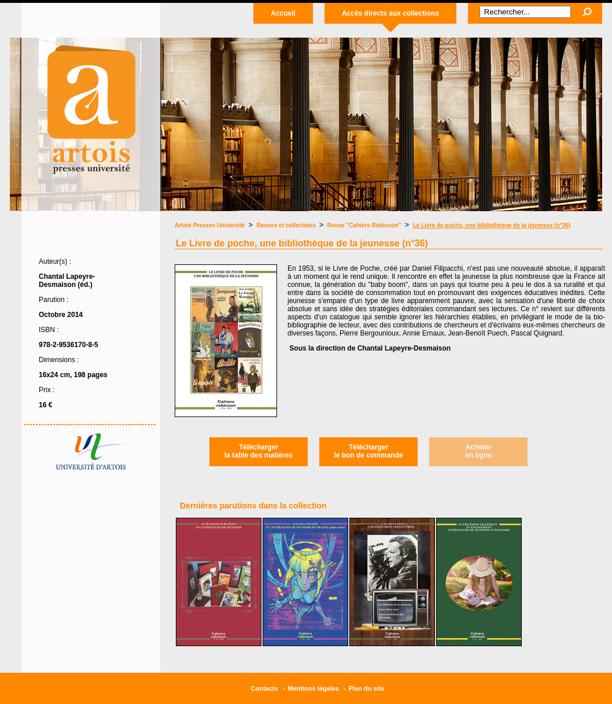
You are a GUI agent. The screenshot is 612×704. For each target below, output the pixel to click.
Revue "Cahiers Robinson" (364, 225)
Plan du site (367, 688)
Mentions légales (313, 688)
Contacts (264, 688)
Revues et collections (287, 225)
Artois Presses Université (210, 225)
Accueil (283, 13)
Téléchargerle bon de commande (368, 451)
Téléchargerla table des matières (258, 451)
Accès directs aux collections (390, 13)
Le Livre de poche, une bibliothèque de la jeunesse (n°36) (491, 225)
